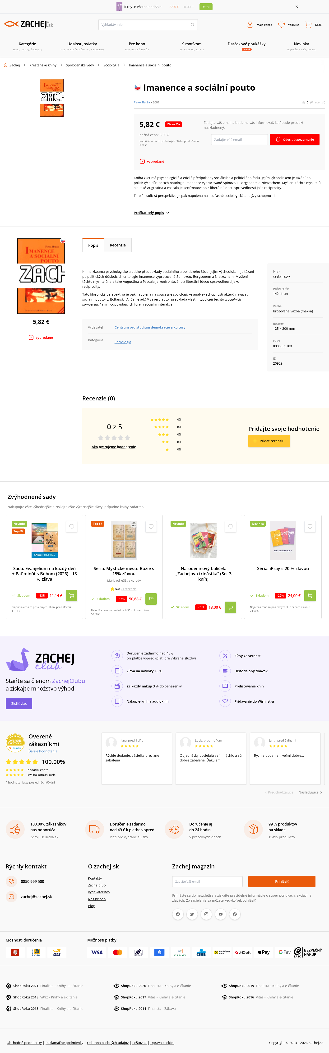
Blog (91, 902)
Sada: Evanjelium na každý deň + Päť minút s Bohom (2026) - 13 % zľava (44, 574)
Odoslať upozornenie (296, 140)
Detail (206, 7)
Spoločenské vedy (80, 66)
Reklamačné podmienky (64, 1039)
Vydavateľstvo (99, 888)
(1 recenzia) (129, 589)
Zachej (14, 66)
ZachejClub (97, 881)
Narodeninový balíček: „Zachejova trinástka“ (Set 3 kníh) (204, 574)
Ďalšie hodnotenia (42, 747)
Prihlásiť (282, 877)
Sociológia (111, 66)
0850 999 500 (32, 877)
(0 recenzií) (317, 103)
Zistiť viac (19, 699)
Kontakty (95, 874)
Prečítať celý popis (152, 213)
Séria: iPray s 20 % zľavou (283, 569)
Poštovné (139, 1039)
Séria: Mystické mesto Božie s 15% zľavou (124, 571)
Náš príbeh (97, 895)
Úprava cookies (162, 1039)
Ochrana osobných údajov (108, 1039)
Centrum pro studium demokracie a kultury (150, 328)
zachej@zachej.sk (36, 892)
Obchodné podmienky (24, 1039)
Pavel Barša (142, 103)
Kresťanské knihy (42, 66)
